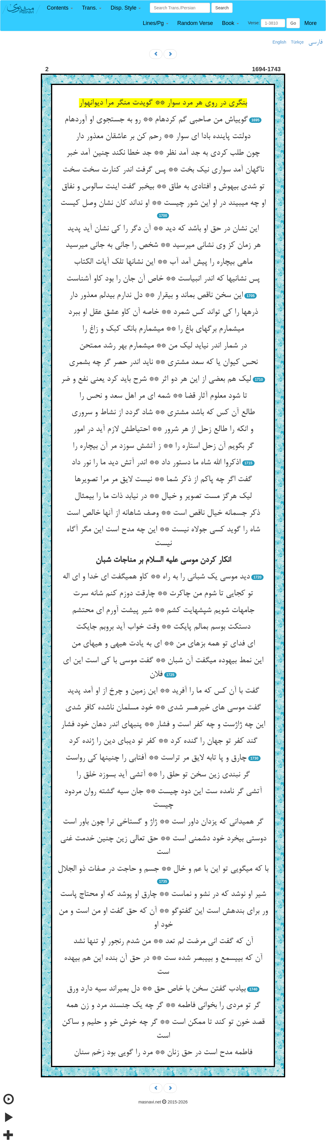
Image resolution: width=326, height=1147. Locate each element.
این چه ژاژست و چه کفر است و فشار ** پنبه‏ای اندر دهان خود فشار (163, 725)
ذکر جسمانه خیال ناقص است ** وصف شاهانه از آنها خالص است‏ (163, 513)
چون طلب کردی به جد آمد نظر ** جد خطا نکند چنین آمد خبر (163, 153)
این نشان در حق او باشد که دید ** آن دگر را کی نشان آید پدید (163, 229)
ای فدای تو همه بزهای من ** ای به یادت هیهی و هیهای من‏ (163, 644)
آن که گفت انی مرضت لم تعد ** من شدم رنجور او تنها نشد (163, 941)
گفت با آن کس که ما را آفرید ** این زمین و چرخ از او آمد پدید (163, 691)
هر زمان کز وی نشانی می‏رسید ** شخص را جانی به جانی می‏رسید (163, 245)
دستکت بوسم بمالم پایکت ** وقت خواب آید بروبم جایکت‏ (163, 627)
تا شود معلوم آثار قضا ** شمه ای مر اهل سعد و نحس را (163, 396)
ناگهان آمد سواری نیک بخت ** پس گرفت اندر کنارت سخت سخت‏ (163, 170)
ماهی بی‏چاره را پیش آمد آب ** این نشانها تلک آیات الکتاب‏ (163, 262)
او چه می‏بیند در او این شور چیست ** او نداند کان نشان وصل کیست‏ (163, 203)
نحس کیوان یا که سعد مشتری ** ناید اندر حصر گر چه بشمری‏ (163, 362)
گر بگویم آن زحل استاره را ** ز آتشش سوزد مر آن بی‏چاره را (163, 446)
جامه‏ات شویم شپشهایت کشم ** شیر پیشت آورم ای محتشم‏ (163, 610)
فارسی (315, 42)
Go (293, 23)
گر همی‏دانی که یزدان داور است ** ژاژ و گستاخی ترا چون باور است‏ (163, 822)
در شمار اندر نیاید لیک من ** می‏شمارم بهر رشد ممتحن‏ (163, 346)
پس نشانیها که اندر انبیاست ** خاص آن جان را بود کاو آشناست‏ (163, 279)
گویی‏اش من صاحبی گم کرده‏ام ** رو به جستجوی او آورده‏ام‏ (156, 120)
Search (221, 7)
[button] (59, 8)
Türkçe (297, 42)
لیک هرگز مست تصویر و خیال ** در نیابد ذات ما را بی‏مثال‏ (163, 496)
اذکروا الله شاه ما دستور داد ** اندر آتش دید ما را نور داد (155, 463)
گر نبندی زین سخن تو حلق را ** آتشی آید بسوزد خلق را (163, 775)
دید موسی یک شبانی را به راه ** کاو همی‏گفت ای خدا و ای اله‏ (156, 577)
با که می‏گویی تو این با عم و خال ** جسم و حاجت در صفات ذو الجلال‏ (163, 869)
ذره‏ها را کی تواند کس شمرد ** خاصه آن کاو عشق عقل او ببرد (163, 312)
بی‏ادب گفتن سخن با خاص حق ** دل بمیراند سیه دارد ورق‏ (156, 989)
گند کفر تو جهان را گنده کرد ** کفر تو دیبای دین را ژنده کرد (163, 741)
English (279, 42)
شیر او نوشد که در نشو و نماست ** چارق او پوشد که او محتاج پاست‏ (163, 894)
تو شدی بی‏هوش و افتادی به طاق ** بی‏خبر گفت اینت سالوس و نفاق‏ (163, 187)
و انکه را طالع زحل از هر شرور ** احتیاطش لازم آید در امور (163, 429)
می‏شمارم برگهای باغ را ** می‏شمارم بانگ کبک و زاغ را (163, 329)
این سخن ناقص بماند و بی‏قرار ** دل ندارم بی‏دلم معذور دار (156, 295)
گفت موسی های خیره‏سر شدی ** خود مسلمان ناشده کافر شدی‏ (163, 708)
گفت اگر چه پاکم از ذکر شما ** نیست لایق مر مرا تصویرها (163, 479)
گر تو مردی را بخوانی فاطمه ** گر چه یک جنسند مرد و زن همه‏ (163, 1005)
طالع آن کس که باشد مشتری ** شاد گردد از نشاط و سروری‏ (163, 412)
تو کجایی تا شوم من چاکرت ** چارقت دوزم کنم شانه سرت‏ (163, 594)
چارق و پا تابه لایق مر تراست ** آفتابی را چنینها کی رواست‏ (155, 758)
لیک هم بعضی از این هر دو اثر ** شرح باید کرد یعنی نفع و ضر (156, 379)
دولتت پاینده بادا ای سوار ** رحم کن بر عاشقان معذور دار (163, 136)
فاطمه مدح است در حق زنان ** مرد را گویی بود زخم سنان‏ (163, 1052)
